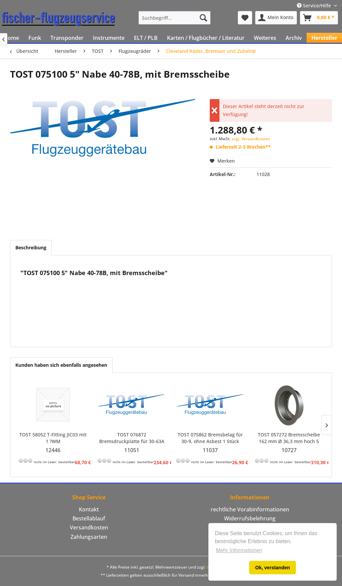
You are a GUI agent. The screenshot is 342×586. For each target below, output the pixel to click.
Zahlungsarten (88, 536)
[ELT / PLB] (145, 38)
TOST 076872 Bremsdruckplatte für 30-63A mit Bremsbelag (131, 438)
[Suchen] (203, 17)
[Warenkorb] (319, 17)
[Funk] (35, 38)
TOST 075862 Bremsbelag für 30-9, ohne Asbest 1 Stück (210, 437)
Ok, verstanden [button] (272, 567)
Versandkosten (89, 527)
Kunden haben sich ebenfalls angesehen (61, 365)
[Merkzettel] (245, 17)
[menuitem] (174, 17)
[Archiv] (294, 38)
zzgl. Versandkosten (251, 139)
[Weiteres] (265, 38)
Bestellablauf (88, 518)
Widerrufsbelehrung (250, 518)
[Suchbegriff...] (174, 17)
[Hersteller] (324, 38)
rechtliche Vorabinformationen (250, 509)
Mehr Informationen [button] (239, 550)
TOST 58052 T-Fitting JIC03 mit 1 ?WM (53, 437)
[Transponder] (67, 38)
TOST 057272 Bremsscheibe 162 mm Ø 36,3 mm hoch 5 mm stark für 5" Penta (289, 438)
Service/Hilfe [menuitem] (314, 5)
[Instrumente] (108, 38)
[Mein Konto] (276, 17)
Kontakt (89, 509)
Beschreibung (30, 247)
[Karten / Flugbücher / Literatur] (205, 38)
